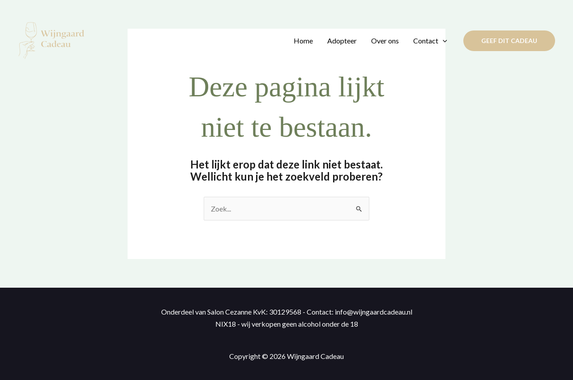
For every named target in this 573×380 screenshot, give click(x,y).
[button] (509, 40)
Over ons (385, 40)
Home (303, 40)
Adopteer (342, 40)
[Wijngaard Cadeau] (51, 39)
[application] (442, 40)
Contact (430, 40)
